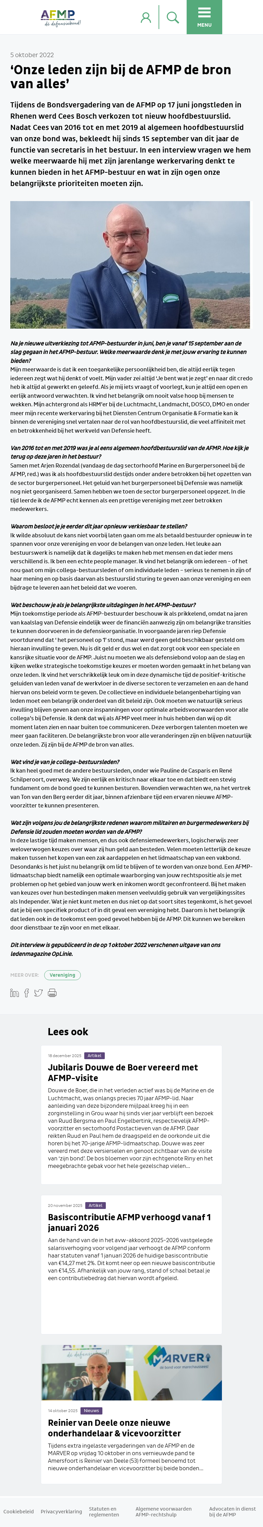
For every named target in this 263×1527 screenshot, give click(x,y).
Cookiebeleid (18, 1512)
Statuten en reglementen (104, 1512)
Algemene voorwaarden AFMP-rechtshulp (164, 1512)
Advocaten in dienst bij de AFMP (232, 1512)
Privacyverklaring (61, 1512)
